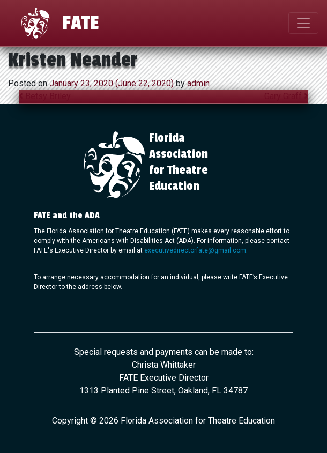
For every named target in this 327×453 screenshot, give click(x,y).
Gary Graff (286, 96)
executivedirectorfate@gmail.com (195, 250)
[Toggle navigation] (303, 23)
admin (197, 83)
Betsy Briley (45, 96)
